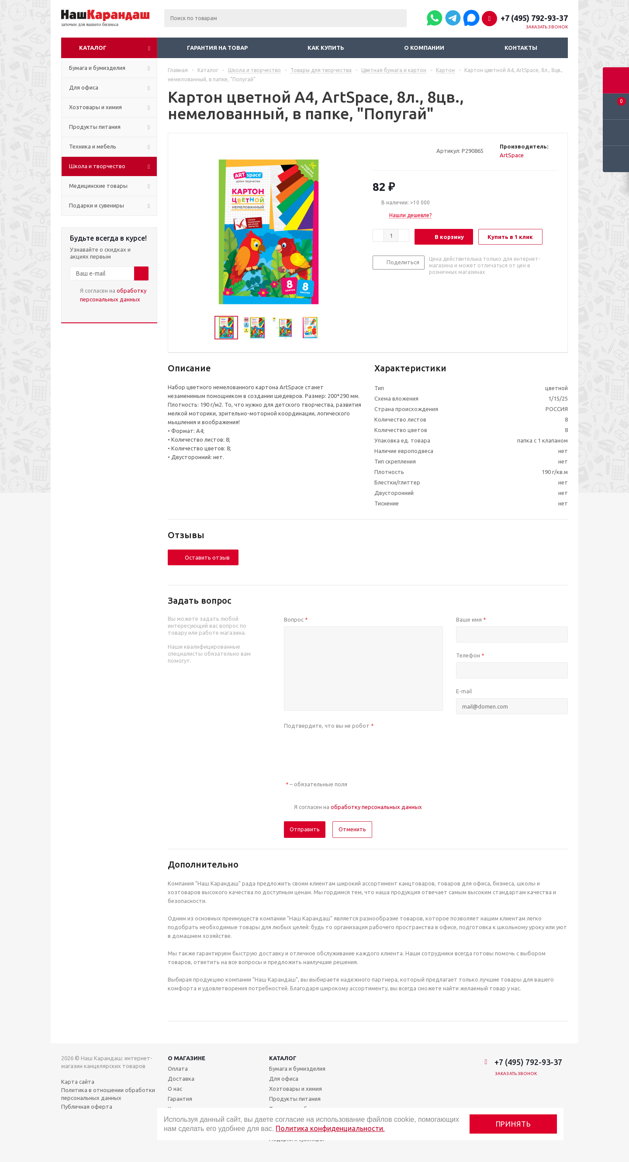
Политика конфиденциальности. (330, 1128)
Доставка (181, 1079)
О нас (175, 1089)
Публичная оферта (86, 1106)
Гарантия (180, 1099)
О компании (424, 48)
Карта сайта (77, 1082)
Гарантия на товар (217, 48)
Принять (513, 1124)
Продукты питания (295, 1099)
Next (331, 328)
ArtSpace (512, 155)
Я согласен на (113, 294)
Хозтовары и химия (295, 1089)
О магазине (186, 1058)
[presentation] (350, 750)
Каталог (93, 48)
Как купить (326, 48)
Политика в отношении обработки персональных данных (108, 1094)
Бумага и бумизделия (297, 1068)
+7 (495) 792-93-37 (534, 18)
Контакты (521, 48)
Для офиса (283, 1079)
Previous (204, 328)
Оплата (178, 1068)
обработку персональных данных (376, 807)
